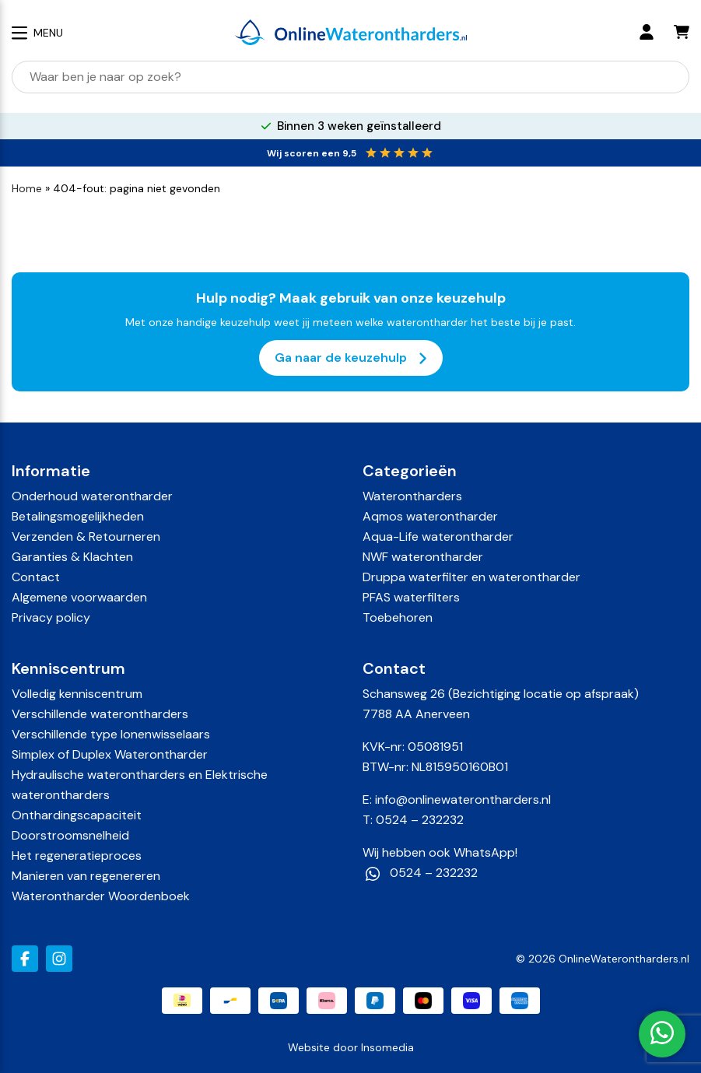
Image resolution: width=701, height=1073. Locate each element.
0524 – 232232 (420, 820)
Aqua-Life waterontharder (438, 536)
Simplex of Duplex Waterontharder (110, 754)
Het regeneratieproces (77, 855)
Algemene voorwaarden (79, 597)
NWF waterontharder (423, 557)
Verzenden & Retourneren (86, 536)
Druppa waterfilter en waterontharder (471, 577)
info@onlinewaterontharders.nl (463, 799)
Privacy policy (51, 617)
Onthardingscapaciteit (77, 815)
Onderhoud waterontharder (92, 496)
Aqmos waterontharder (430, 516)
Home (27, 188)
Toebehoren (398, 617)
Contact (36, 577)
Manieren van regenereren (86, 876)
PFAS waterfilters (411, 597)
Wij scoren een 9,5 (311, 153)
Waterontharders (412, 496)
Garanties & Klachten (72, 557)
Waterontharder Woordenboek (101, 896)
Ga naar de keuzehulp (351, 358)
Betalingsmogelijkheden (78, 516)
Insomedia (387, 1047)
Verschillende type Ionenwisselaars (111, 734)
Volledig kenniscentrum (77, 694)
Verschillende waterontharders (100, 714)
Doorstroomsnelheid (70, 835)
